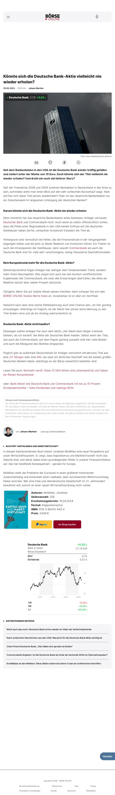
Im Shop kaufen (67, 524)
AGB (76, 786)
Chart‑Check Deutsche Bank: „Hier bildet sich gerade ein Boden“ (40, 646)
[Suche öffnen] (107, 17)
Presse (93, 786)
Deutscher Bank (13, 222)
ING (39, 357)
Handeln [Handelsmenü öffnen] (107, 756)
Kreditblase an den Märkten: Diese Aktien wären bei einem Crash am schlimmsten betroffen (54, 663)
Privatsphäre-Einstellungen (29, 791)
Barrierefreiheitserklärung (29, 786)
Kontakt (54, 791)
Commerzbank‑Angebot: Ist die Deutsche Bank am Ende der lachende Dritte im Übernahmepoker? (57, 655)
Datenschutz (57, 786)
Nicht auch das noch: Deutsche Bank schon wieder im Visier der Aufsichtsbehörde (49, 629)
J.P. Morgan (16, 357)
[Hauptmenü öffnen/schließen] (8, 17)
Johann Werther (28, 431)
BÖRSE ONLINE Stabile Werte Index (25, 296)
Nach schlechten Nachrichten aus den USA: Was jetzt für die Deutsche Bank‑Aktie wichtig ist (54, 637)
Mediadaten (91, 791)
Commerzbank (78, 248)
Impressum (71, 791)
